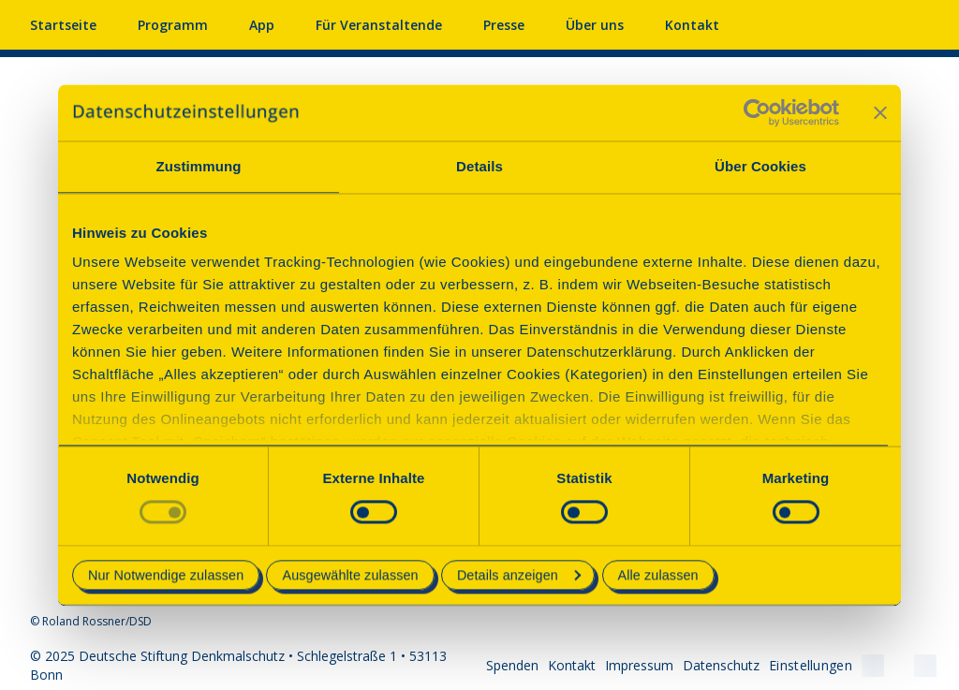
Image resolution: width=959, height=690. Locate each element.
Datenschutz (721, 665)
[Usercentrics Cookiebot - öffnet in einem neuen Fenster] (757, 112)
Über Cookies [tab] (760, 166)
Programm (173, 25)
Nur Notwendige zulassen (165, 574)
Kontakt (692, 25)
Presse (503, 25)
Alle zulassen (658, 574)
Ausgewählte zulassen (350, 574)
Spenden (512, 665)
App (261, 25)
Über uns (595, 25)
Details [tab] (479, 166)
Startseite (63, 25)
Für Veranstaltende (379, 25)
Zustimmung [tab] (199, 166)
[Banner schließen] (880, 112)
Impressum (639, 665)
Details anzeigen (519, 574)
